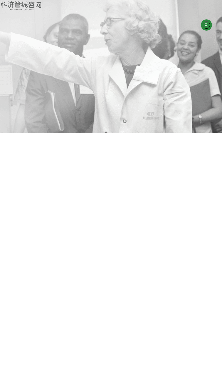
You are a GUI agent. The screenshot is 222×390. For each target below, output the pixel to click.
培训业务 (97, 336)
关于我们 (42, 336)
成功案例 (153, 336)
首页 (13, 336)
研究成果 (125, 336)
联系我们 (208, 336)
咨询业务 (69, 336)
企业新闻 (180, 336)
